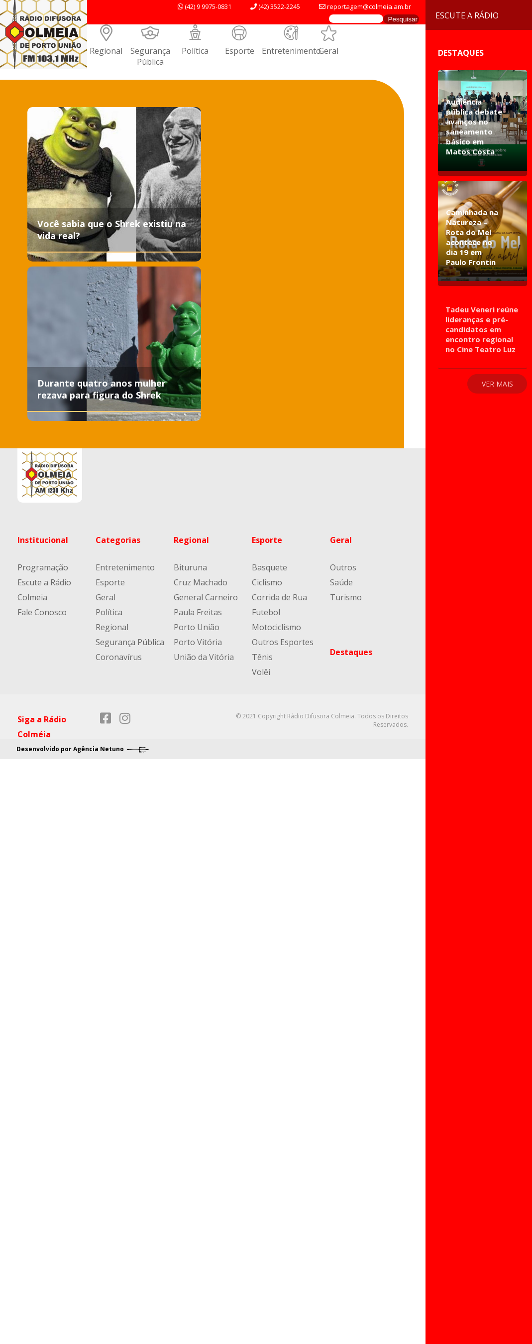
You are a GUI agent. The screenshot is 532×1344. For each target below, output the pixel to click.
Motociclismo (276, 627)
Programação (42, 567)
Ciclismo (267, 582)
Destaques (351, 652)
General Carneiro (206, 597)
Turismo (346, 597)
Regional (106, 50)
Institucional (42, 540)
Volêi (261, 672)
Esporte (239, 50)
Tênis (262, 657)
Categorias (118, 540)
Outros (343, 567)
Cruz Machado (200, 582)
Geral (328, 50)
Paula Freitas (198, 612)
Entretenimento (291, 50)
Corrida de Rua (279, 597)
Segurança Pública (150, 56)
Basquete (269, 567)
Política (195, 50)
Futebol (266, 612)
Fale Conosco (42, 612)
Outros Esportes (283, 642)
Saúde (341, 582)
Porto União (196, 627)
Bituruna (190, 567)
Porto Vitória (198, 642)
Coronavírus (119, 657)
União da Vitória (204, 657)
